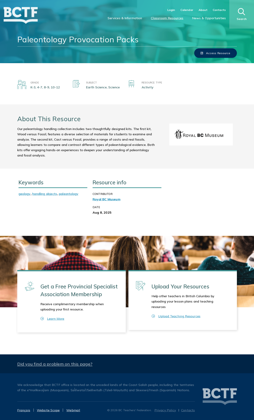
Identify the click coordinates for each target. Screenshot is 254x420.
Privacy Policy (165, 410)
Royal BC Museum (106, 199)
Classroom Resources (167, 18)
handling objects (44, 194)
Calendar (186, 10)
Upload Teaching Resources (176, 316)
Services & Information (125, 18)
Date (96, 207)
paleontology (68, 194)
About (203, 10)
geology (24, 194)
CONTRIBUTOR (103, 194)
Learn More (52, 319)
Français (23, 410)
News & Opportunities (209, 18)
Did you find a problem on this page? (55, 364)
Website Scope (48, 410)
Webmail (73, 410)
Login (171, 10)
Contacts (219, 10)
